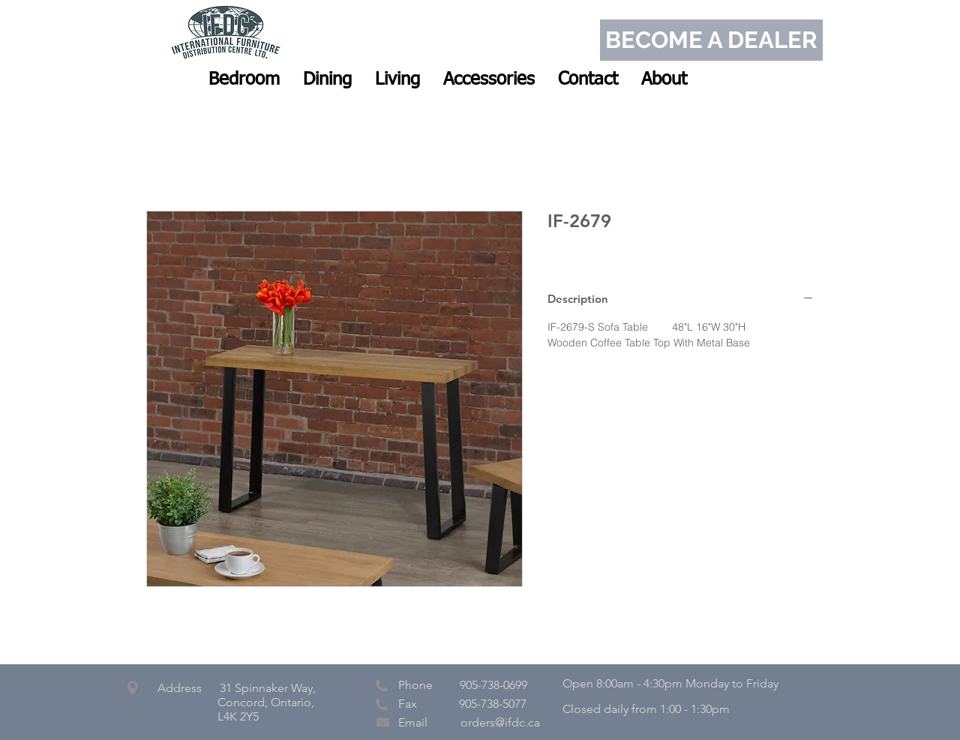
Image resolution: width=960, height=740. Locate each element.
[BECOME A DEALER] (711, 40)
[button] (244, 79)
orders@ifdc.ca (500, 722)
